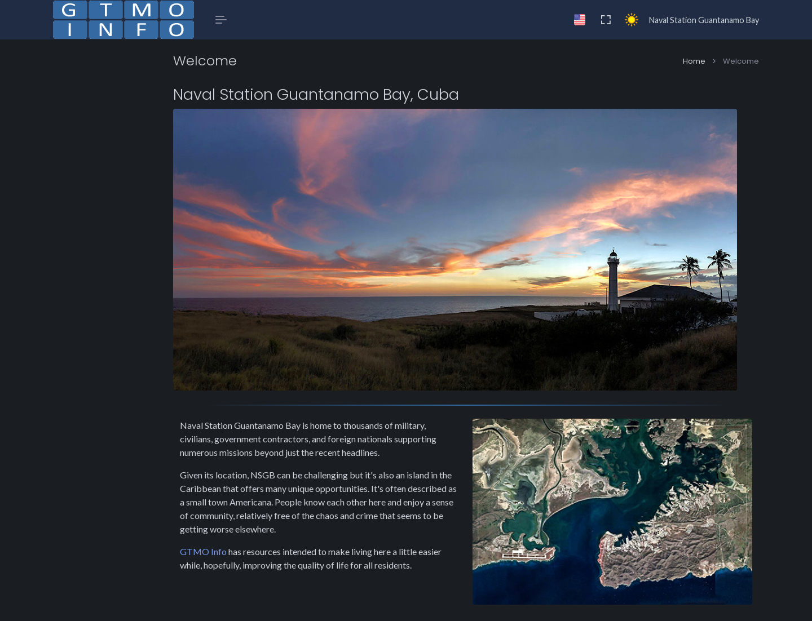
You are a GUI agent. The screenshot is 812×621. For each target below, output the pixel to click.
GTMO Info (237, 545)
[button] (123, 91)
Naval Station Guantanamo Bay (704, 20)
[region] (123, 330)
